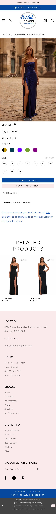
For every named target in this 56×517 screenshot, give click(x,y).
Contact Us (10, 441)
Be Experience (12, 415)
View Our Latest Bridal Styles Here (28, 2)
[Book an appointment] (28, 8)
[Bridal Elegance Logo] (28, 20)
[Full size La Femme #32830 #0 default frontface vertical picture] (28, 80)
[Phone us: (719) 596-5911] (10, 21)
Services (9, 411)
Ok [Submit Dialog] (53, 509)
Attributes (10, 195)
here (27, 515)
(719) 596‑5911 (11, 340)
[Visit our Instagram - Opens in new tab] (14, 481)
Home (6, 35)
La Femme (20, 35)
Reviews (8, 449)
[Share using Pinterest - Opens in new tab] (15, 125)
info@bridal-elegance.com (18, 347)
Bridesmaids (10, 403)
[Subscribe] (44, 472)
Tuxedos (8, 398)
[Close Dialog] (3, 508)
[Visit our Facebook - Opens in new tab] (5, 481)
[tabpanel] (28, 80)
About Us (9, 436)
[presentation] (14, 278)
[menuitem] (10, 21)
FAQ (6, 453)
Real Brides (10, 445)
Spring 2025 (36, 35)
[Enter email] (24, 472)
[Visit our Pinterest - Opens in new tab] (23, 481)
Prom (7, 407)
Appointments (11, 432)
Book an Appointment (28, 187)
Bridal (7, 394)
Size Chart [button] (48, 158)
